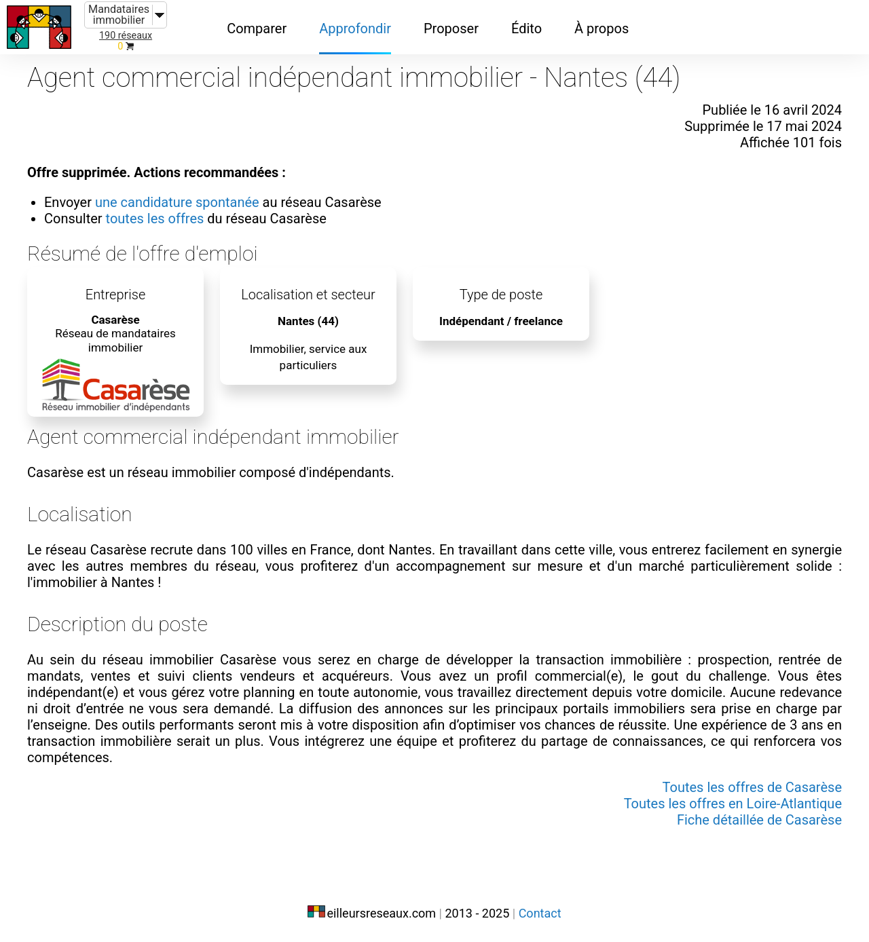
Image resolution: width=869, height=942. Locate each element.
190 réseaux (125, 35)
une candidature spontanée (177, 202)
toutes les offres (155, 218)
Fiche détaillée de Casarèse (759, 820)
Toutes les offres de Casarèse (752, 787)
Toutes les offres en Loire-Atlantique (733, 803)
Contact (540, 913)
